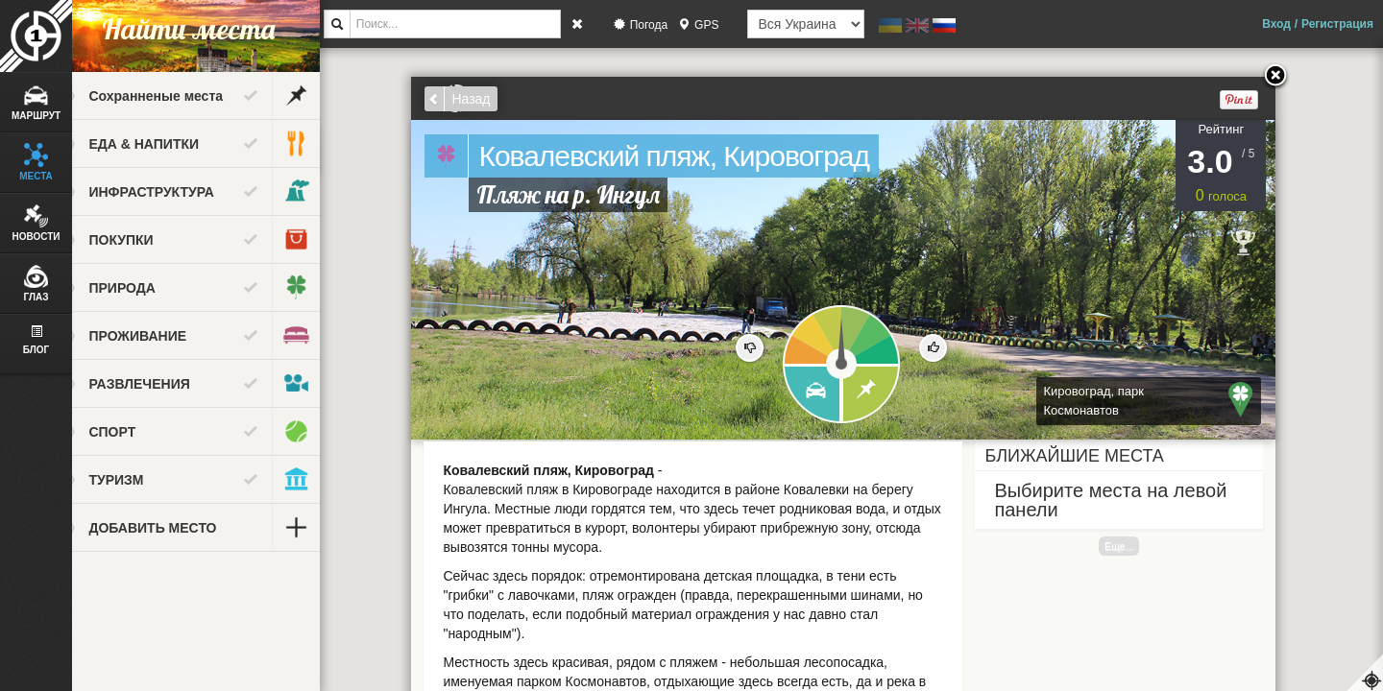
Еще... (1135, 546)
